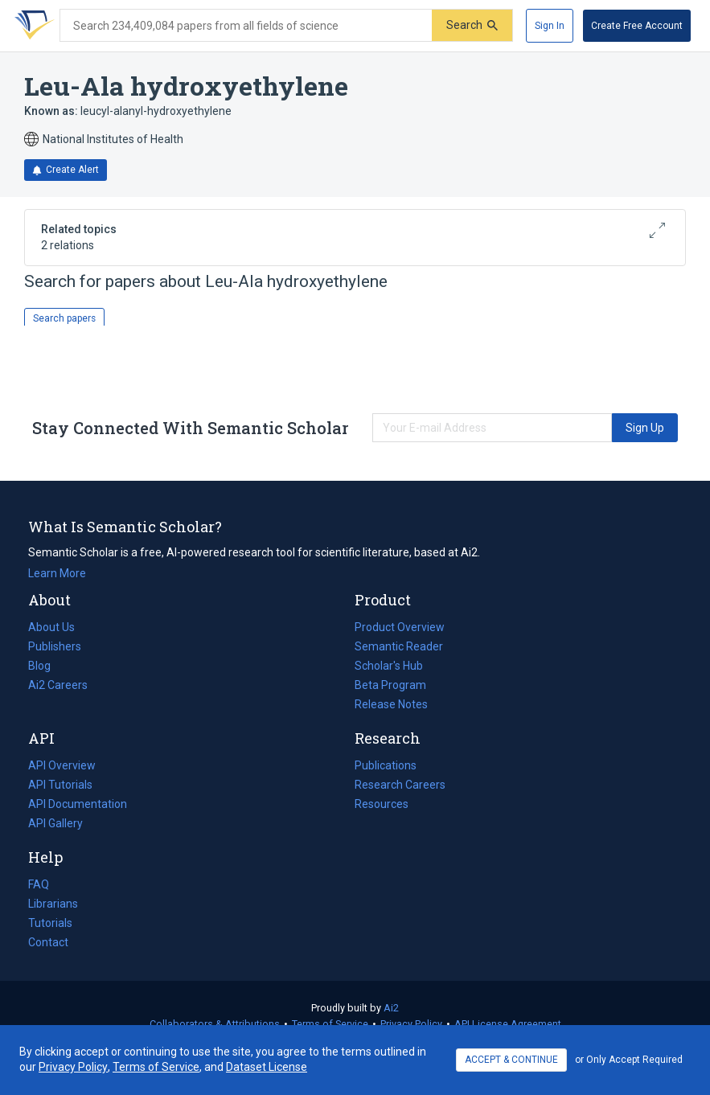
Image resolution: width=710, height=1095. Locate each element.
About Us (51, 627)
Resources (381, 804)
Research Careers (400, 784)
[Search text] (246, 25)
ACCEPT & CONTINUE (511, 1059)
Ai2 (391, 1008)
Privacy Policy (411, 1024)
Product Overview (400, 627)
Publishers (54, 646)
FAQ (38, 884)
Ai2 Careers (58, 685)
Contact (48, 942)
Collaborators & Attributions (215, 1024)
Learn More (57, 573)
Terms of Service (330, 1024)
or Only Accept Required (629, 1059)
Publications (386, 765)
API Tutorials (60, 784)
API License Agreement (507, 1024)
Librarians (53, 903)
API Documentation (77, 804)
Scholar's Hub (389, 665)
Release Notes (391, 704)
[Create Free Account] (637, 26)
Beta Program (390, 685)
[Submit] (472, 25)
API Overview (62, 765)
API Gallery (55, 823)
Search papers (64, 318)
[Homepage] (31, 25)
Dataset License (266, 1066)
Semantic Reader (399, 646)
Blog (46, 665)
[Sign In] (549, 26)
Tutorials (50, 923)
